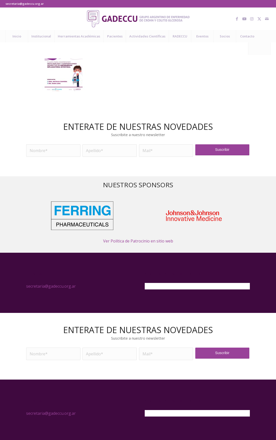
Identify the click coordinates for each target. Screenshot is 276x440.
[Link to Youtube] (244, 18)
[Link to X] (259, 18)
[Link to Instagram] (252, 18)
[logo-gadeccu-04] (138, 18)
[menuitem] (16, 36)
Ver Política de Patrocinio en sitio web (138, 241)
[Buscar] (259, 48)
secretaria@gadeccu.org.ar (24, 3)
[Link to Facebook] (237, 18)
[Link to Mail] (267, 18)
